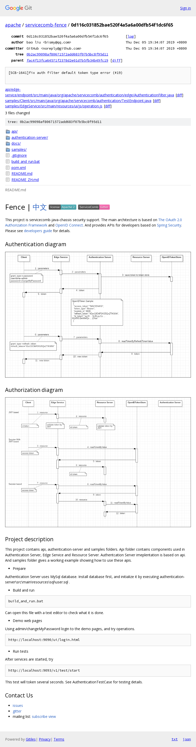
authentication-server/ (29, 137)
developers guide (38, 230)
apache (13, 25)
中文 (40, 207)
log (131, 36)
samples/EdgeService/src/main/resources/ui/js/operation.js (53, 106)
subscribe (39, 716)
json (187, 739)
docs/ (16, 143)
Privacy (45, 739)
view (52, 716)
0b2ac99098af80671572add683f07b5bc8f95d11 (67, 54)
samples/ (19, 149)
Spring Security (169, 225)
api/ (14, 131)
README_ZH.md (25, 179)
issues (18, 705)
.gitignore (19, 155)
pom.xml (18, 167)
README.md (21, 173)
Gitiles (31, 739)
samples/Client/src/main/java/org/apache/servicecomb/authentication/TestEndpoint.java (78, 100)
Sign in (185, 8)
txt (175, 739)
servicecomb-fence (46, 25)
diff (116, 60)
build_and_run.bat (25, 161)
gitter (17, 711)
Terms (59, 739)
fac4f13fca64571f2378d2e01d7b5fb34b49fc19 (67, 60)
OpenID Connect (69, 225)
